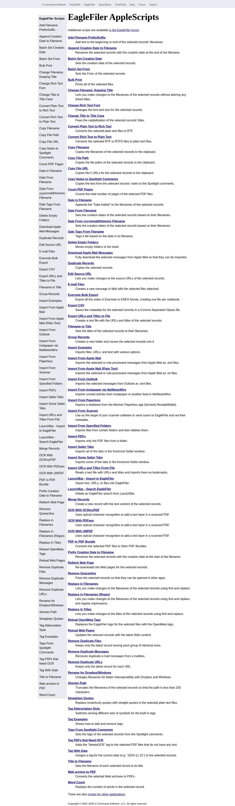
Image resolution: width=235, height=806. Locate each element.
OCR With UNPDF (51, 473)
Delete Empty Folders (48, 218)
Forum (141, 4)
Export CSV (47, 269)
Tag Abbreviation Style (50, 628)
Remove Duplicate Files (51, 569)
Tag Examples (48, 636)
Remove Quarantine (46, 511)
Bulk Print (45, 65)
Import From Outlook (47, 332)
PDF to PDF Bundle (47, 482)
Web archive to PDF (49, 686)
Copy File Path (49, 135)
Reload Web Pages (52, 560)
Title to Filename (50, 677)
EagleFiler (89, 4)
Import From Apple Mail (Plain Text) (51, 321)
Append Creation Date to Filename (50, 39)
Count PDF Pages (51, 164)
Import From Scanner (47, 370)
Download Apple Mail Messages (50, 229)
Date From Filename (46, 180)
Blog (132, 4)
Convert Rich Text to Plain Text (51, 119)
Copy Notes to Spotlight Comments (48, 153)
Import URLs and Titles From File (50, 417)
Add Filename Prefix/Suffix (48, 27)
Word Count (47, 694)
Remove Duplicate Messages (51, 580)
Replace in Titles (50, 542)
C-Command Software (54, 4)
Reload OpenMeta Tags (51, 551)
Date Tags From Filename (50, 207)
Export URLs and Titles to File (50, 278)
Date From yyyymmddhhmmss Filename (52, 193)
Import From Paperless (47, 359)
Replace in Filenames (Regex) (51, 533)
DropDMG (74, 4)
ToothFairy (120, 4)
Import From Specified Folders (50, 381)
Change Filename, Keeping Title (51, 74)
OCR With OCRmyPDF (47, 457)
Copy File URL (49, 141)
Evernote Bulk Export (48, 260)
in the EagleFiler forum (124, 30)
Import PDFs (47, 390)
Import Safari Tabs (51, 397)
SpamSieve (105, 4)
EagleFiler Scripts (51, 18)
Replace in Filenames (46, 522)
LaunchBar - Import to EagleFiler (52, 428)
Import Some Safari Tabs (52, 406)
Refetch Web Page (51, 502)
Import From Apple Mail (51, 310)
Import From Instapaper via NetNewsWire (48, 345)
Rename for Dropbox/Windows (51, 603)
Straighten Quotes (51, 618)
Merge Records (49, 448)
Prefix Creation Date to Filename (50, 493)
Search (153, 4)
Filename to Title (50, 287)
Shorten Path (48, 612)
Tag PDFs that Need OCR (48, 661)
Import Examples (50, 300)
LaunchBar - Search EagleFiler (51, 439)
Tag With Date (48, 670)
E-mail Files (47, 251)
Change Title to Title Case (49, 97)
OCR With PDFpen (51, 466)
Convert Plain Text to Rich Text (51, 108)
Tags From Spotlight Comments (46, 648)
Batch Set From (49, 58)
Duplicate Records (51, 238)
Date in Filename (50, 170)
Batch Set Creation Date (51, 50)
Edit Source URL (50, 244)
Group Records (49, 294)
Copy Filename (49, 128)
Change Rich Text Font (51, 86)
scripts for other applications (106, 794)
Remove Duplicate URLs (51, 592)
